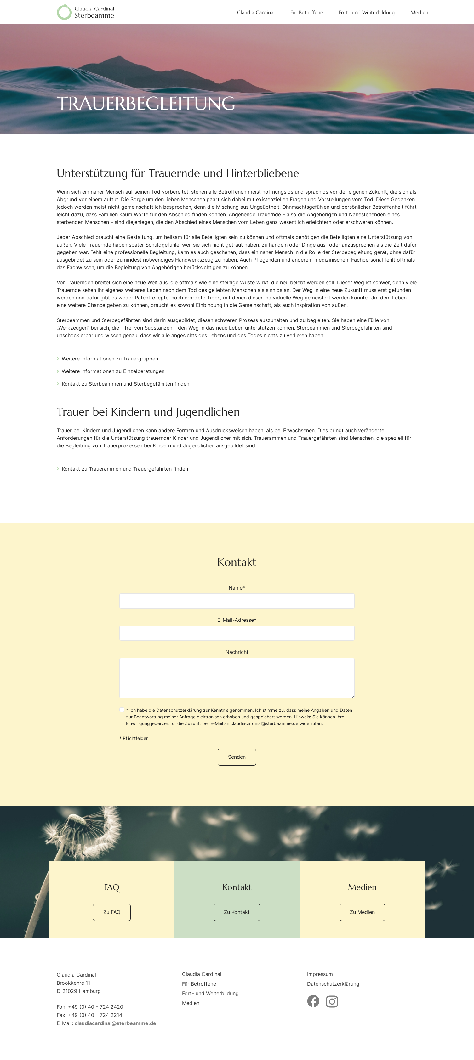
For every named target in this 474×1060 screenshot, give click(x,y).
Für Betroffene (199, 984)
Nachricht (237, 673)
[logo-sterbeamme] (85, 12)
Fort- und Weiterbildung (210, 993)
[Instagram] (332, 1002)
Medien (190, 1003)
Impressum (320, 974)
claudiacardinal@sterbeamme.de (264, 723)
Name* (237, 597)
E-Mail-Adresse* (237, 629)
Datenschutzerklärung (179, 710)
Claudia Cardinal (201, 974)
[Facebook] (313, 1001)
